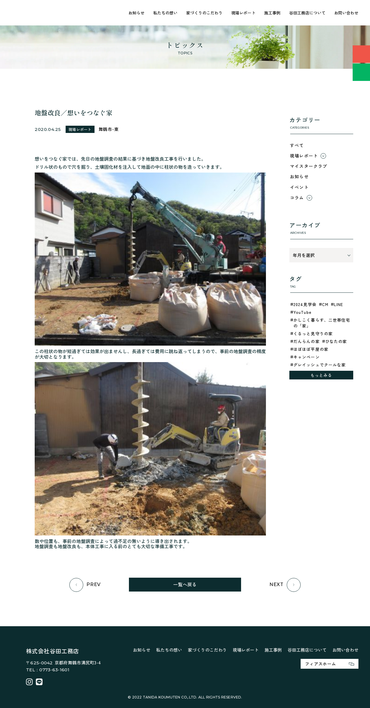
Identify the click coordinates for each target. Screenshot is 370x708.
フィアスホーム (329, 664)
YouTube (302, 312)
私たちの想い (165, 13)
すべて (297, 145)
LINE (338, 304)
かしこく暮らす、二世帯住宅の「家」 (321, 323)
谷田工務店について (307, 13)
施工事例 (272, 13)
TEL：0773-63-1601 (47, 669)
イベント (299, 187)
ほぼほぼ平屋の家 (310, 349)
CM (325, 304)
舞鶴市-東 (109, 129)
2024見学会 (305, 304)
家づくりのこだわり (204, 13)
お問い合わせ (346, 13)
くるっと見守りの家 (313, 333)
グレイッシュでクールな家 (319, 365)
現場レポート (243, 13)
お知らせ (136, 13)
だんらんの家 (306, 341)
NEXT (285, 585)
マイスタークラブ (309, 166)
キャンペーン (306, 357)
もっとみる (321, 375)
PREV (85, 585)
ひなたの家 (336, 341)
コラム (297, 197)
